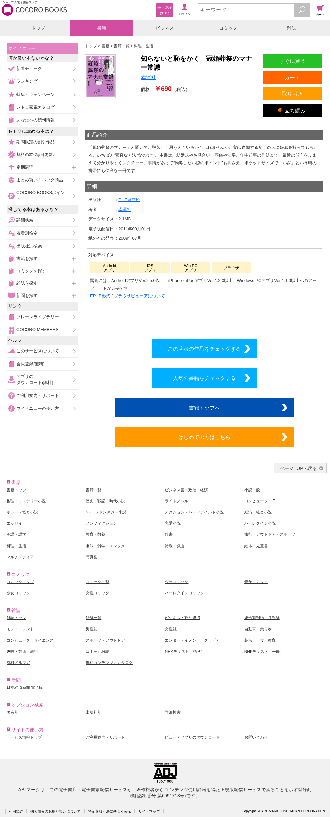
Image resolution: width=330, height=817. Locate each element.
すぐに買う (292, 61)
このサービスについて (37, 350)
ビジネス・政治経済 (182, 618)
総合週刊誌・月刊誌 (262, 618)
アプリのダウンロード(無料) (34, 379)
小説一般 (252, 490)
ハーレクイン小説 (260, 523)
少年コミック (176, 582)
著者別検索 (27, 232)
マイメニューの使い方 (37, 408)
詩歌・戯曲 (174, 546)
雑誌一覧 (93, 618)
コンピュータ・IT (259, 501)
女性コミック (97, 593)
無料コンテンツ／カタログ (109, 662)
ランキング (27, 81)
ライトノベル (176, 501)
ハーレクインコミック (184, 593)
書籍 (101, 28)
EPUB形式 (100, 295)
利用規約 (16, 811)
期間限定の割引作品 (35, 141)
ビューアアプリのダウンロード (192, 737)
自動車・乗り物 (258, 629)
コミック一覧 (97, 582)
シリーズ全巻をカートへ (204, 319)
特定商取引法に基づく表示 (109, 811)
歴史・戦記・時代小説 (105, 501)
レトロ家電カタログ (35, 107)
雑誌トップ (16, 618)
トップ (38, 28)
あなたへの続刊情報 (35, 119)
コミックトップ (20, 582)
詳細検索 (24, 219)
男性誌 (91, 629)
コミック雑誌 (97, 651)
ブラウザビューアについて (139, 295)
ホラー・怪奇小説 (22, 512)
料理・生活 (16, 546)
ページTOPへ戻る (298, 468)
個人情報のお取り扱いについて (55, 811)
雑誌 (291, 28)
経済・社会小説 (258, 512)
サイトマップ (149, 811)
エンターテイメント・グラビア (192, 640)
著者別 (12, 712)
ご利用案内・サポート (37, 395)
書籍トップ (16, 490)
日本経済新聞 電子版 (25, 687)
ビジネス (165, 28)
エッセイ (14, 523)
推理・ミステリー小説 (26, 501)
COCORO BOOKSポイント (40, 195)
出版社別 (93, 712)
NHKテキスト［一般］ (264, 651)
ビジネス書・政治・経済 (186, 490)
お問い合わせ (256, 737)
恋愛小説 (173, 523)
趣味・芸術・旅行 (22, 651)
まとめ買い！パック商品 (39, 179)
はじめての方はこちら (204, 437)
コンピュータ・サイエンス (30, 640)
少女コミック (18, 593)
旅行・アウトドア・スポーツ (269, 534)
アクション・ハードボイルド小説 (194, 512)
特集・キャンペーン (35, 94)
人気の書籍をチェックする (204, 378)
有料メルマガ (18, 662)
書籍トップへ (204, 407)
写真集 (91, 557)
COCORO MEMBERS (37, 329)
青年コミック (256, 582)
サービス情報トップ (24, 737)
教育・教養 (95, 534)
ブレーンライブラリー (37, 316)
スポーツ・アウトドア (105, 640)
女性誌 (171, 629)
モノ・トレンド (20, 629)
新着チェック (29, 68)
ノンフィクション (101, 523)
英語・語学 (16, 534)
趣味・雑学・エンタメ (105, 546)
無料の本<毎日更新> (35, 154)
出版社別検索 (29, 245)
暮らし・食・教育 (260, 640)
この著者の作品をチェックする (204, 349)
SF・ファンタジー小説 (106, 512)
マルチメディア (20, 557)
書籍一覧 (93, 490)
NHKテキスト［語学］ (184, 651)
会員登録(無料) (30, 363)
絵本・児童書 (256, 546)
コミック (228, 28)
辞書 (169, 534)
